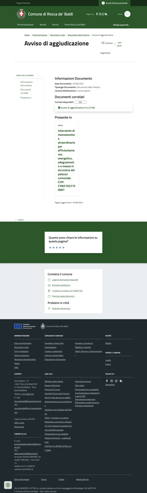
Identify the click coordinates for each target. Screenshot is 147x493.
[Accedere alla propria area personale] (114, 3)
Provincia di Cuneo (52, 389)
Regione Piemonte (23, 3)
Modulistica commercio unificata (58, 421)
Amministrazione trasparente (87, 393)
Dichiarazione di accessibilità (56, 433)
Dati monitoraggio (21, 479)
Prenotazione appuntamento (87, 402)
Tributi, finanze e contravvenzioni (88, 353)
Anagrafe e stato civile (54, 343)
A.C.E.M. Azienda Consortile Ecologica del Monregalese (58, 427)
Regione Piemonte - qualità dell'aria (58, 440)
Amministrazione (25, 24)
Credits (61, 479)
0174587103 (28, 394)
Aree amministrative (22, 343)
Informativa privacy (83, 381)
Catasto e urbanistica (53, 351)
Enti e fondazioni (21, 351)
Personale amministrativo (25, 359)
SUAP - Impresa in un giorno (56, 417)
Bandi (60, 125)
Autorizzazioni (50, 347)
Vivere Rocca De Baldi (75, 24)
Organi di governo (21, 355)
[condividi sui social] (106, 43)
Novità (43, 24)
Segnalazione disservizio (85, 399)
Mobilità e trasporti (83, 347)
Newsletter (110, 384)
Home (26, 35)
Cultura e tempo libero (54, 355)
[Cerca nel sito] (126, 14)
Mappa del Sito (82, 479)
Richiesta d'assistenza (84, 405)
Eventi (108, 364)
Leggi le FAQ (80, 396)
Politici (17, 363)
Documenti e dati (57, 35)
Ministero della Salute (54, 381)
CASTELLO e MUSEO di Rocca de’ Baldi (58, 448)
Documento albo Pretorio (78, 35)
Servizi (55, 24)
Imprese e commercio (84, 343)
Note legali (79, 385)
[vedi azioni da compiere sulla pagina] (118, 44)
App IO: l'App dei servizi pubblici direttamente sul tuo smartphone (58, 401)
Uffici (16, 367)
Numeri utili (19, 426)
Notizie (108, 343)
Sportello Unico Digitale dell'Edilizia (58, 411)
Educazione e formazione (55, 359)
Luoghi (108, 360)
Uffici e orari (19, 422)
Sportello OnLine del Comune (57, 393)
